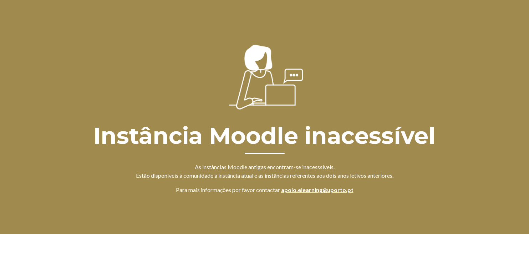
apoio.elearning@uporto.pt (317, 189)
